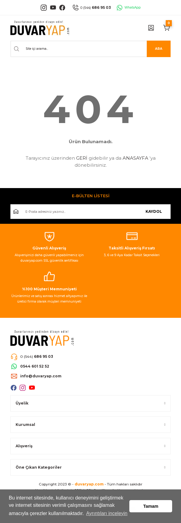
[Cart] (167, 27)
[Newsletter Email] (90, 211)
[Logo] (39, 28)
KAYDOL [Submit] (154, 211)
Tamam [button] (150, 506)
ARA (158, 49)
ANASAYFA (135, 158)
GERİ (81, 158)
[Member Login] (151, 27)
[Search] (90, 49)
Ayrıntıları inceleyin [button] (106, 513)
